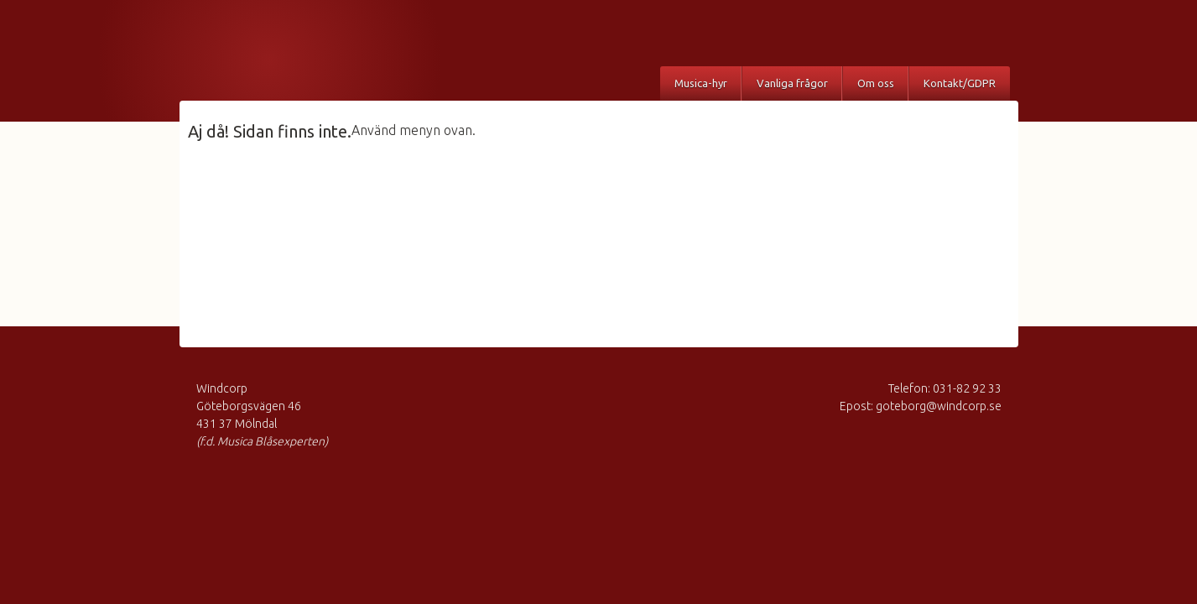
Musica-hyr (700, 83)
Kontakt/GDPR (960, 83)
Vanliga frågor (792, 83)
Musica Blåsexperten (284, 54)
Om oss (875, 83)
